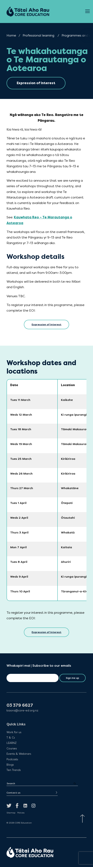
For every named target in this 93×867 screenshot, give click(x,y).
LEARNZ (12, 742)
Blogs (10, 764)
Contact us (13, 792)
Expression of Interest (46, 324)
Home (11, 35)
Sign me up (72, 678)
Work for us (14, 732)
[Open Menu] (87, 11)
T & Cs (11, 737)
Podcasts (12, 759)
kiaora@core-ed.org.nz (22, 710)
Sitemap (11, 813)
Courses (12, 748)
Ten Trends (14, 769)
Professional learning (38, 35)
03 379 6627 (20, 705)
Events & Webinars (19, 753)
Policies (20, 813)
